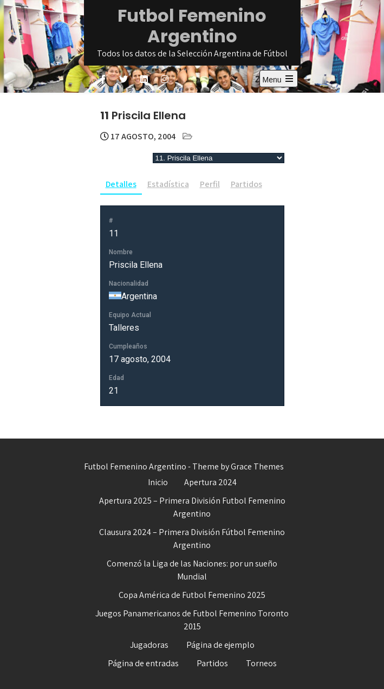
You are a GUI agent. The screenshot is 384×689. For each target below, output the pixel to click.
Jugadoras (149, 645)
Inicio (158, 482)
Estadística (168, 184)
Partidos (246, 184)
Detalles (121, 184)
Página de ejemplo (220, 645)
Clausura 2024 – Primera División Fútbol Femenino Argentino (192, 538)
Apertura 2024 (210, 482)
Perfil (210, 184)
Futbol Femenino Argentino (192, 25)
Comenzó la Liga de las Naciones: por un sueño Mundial (192, 570)
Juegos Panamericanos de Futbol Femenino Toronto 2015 (192, 620)
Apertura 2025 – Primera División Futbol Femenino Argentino (192, 507)
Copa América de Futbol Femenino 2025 (192, 595)
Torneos (261, 663)
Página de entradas (143, 663)
